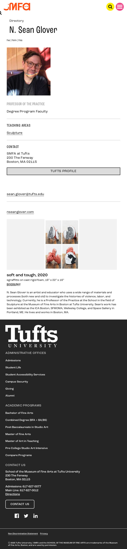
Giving (9, 389)
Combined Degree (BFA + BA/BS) (26, 420)
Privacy (44, 534)
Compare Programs (18, 455)
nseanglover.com (20, 212)
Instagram (7, 516)
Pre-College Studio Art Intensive (26, 448)
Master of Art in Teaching (22, 441)
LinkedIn (35, 516)
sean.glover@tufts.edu (25, 194)
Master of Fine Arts (18, 434)
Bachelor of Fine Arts (19, 413)
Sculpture (15, 133)
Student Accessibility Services (25, 374)
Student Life (13, 367)
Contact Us (19, 504)
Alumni (9, 395)
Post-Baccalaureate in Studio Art (26, 427)
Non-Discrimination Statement (23, 534)
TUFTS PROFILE (63, 171)
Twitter (26, 516)
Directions (12, 494)
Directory (16, 21)
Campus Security (16, 381)
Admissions (13, 360)
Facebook (17, 516)
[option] (63, 250)
